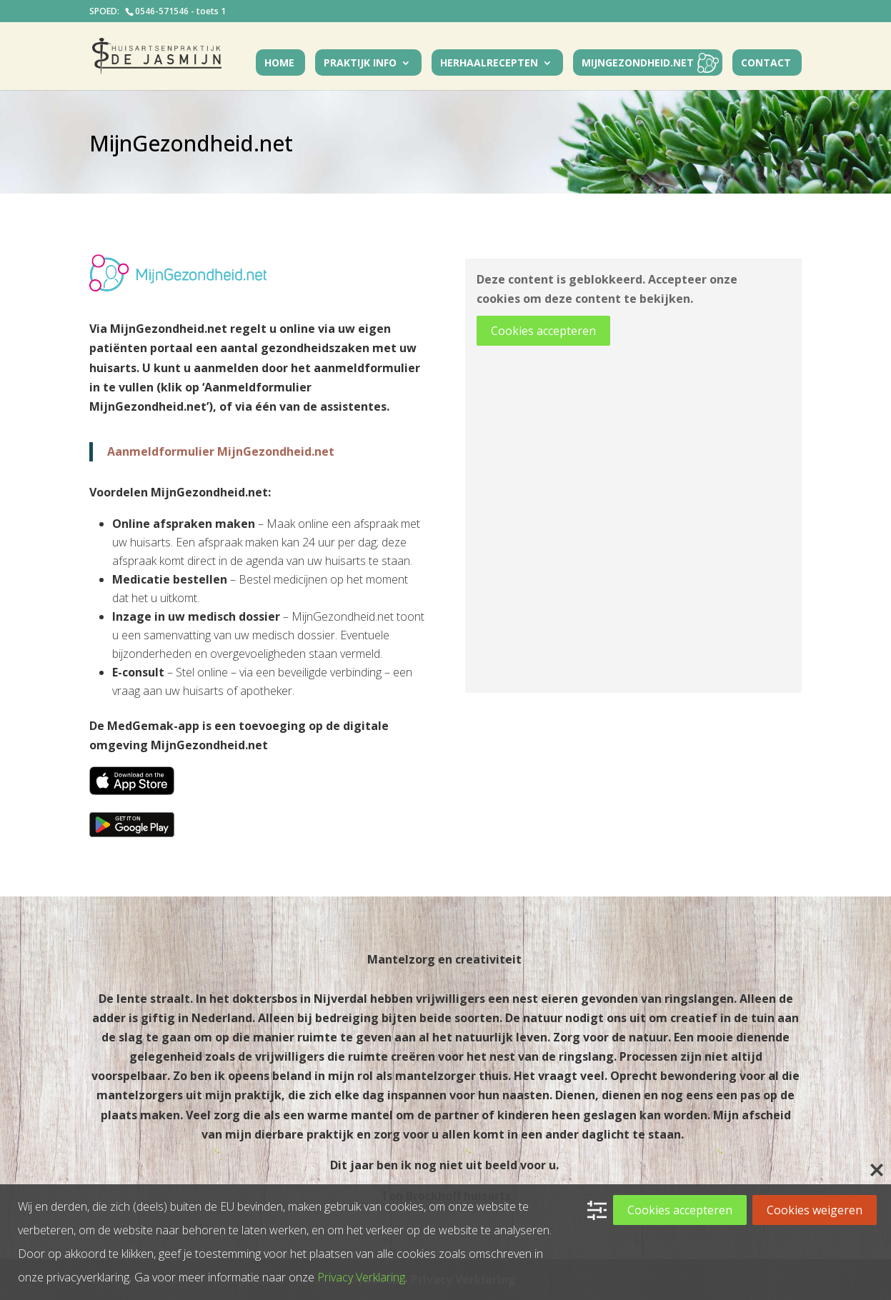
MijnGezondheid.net (638, 63)
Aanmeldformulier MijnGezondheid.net (220, 451)
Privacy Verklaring (361, 1277)
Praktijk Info (360, 63)
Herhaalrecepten (489, 63)
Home (279, 63)
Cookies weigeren (814, 1210)
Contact (766, 63)
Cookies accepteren (543, 331)
